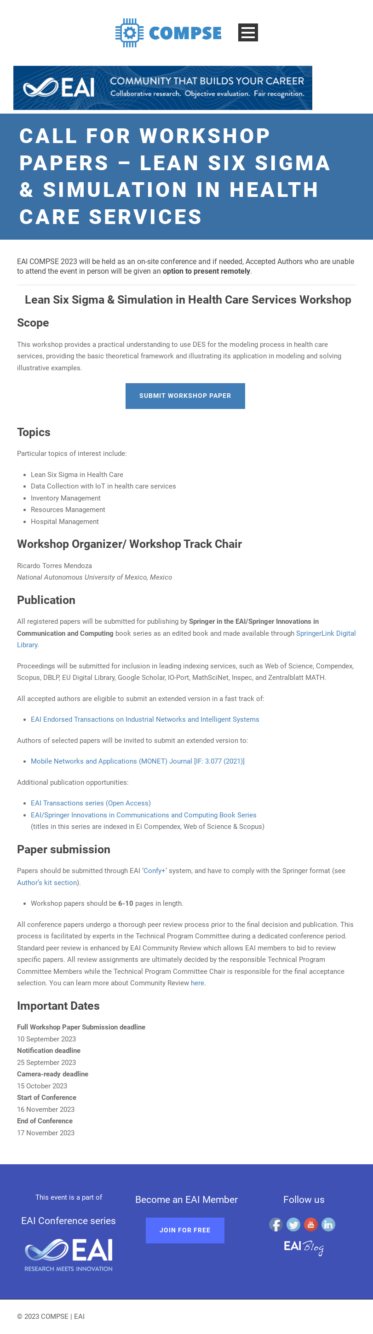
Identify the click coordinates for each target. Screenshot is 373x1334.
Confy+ (154, 871)
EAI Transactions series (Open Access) (91, 803)
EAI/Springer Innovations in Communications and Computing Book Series (144, 815)
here (197, 983)
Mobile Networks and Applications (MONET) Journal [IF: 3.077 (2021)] (138, 761)
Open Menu (248, 32)
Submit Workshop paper (185, 395)
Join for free (185, 1230)
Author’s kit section (47, 883)
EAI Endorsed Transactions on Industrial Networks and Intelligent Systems (145, 719)
